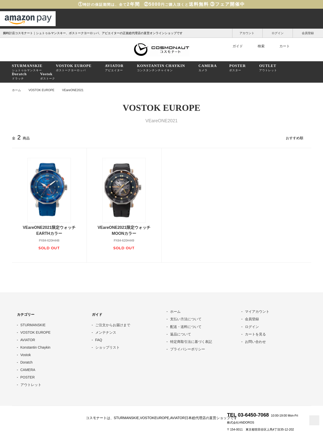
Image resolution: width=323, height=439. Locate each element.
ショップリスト (107, 347)
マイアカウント (257, 312)
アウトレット (268, 68)
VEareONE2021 (73, 90)
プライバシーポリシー (187, 349)
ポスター (237, 68)
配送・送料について (186, 327)
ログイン (278, 33)
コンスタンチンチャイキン (161, 68)
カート (281, 46)
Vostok (25, 355)
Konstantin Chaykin (35, 347)
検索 (258, 46)
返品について (180, 334)
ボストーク (47, 76)
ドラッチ (19, 76)
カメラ (208, 68)
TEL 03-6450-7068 (248, 415)
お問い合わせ (255, 342)
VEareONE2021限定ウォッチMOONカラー (124, 230)
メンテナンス (105, 332)
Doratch (26, 362)
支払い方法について (186, 319)
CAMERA (27, 370)
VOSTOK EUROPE (41, 90)
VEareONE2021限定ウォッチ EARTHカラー (51, 230)
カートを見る (255, 334)
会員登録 (308, 33)
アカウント (247, 33)
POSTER (27, 377)
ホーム (16, 90)
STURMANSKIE (33, 325)
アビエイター (114, 68)
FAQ (98, 340)
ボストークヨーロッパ (74, 68)
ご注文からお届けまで (112, 325)
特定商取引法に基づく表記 (191, 342)
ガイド (234, 46)
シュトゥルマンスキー (27, 68)
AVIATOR (27, 340)
